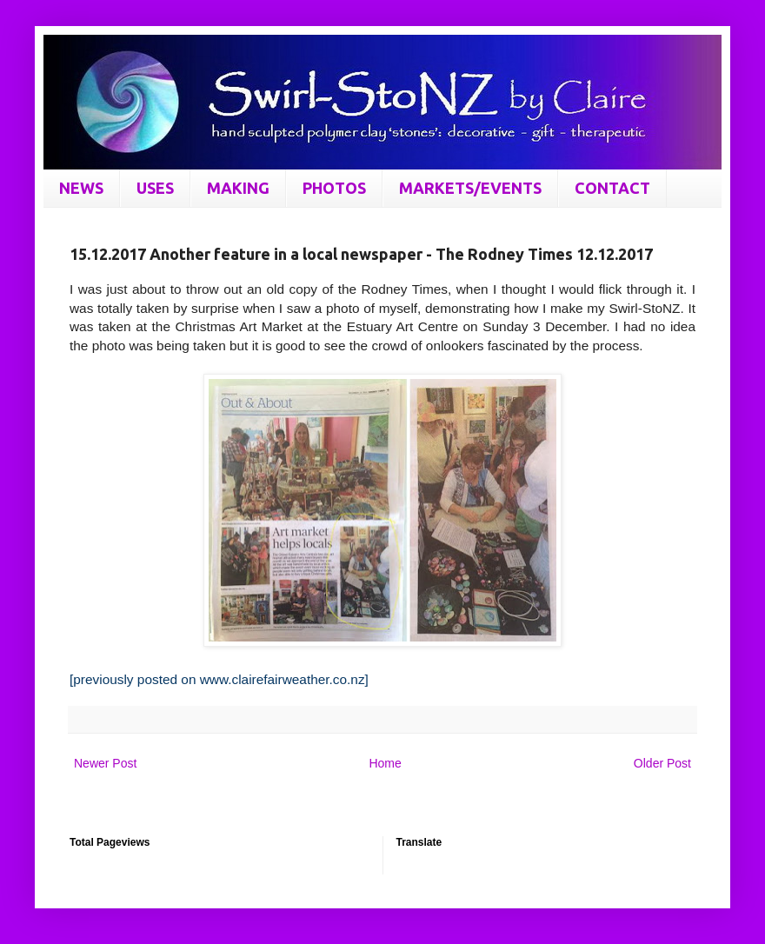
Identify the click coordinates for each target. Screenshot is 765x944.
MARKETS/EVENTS (470, 187)
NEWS (81, 187)
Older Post (662, 763)
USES (155, 187)
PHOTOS (334, 187)
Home (385, 763)
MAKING (238, 187)
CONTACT (612, 187)
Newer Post (105, 763)
